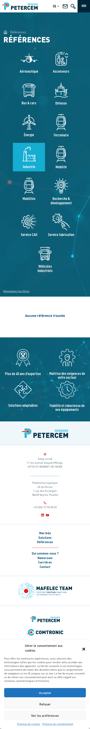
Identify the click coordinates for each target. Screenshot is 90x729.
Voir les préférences (45, 715)
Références (45, 542)
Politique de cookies (28, 723)
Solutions (45, 537)
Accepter (45, 693)
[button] (84, 648)
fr (56, 6)
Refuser (45, 704)
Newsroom (45, 558)
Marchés (45, 533)
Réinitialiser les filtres (16, 291)
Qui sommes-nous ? (45, 553)
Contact (45, 567)
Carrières (45, 562)
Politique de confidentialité (57, 723)
